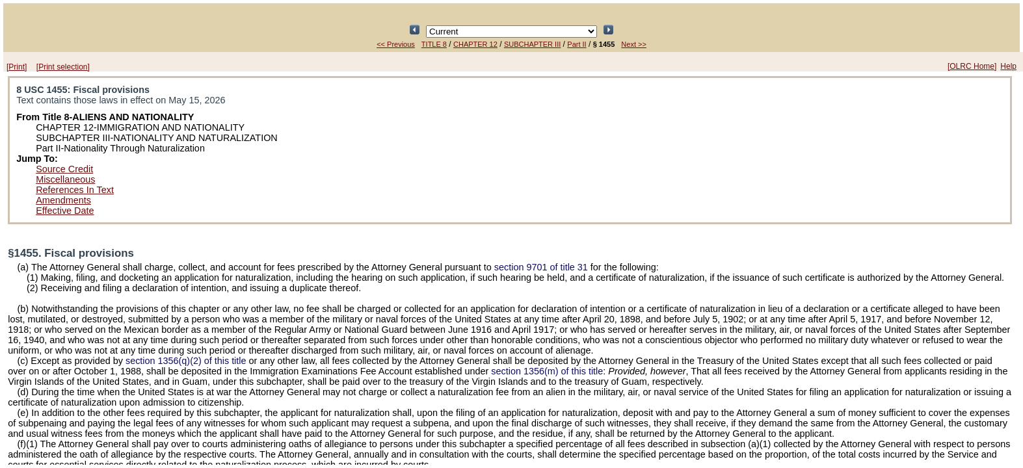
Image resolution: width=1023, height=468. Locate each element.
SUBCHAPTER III (532, 44)
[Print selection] (63, 67)
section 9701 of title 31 (541, 267)
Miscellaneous (65, 179)
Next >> (633, 44)
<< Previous (396, 44)
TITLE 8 (434, 44)
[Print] (17, 67)
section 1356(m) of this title (547, 371)
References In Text (75, 190)
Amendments (63, 200)
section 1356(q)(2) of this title (186, 361)
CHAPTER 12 (475, 44)
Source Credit (64, 169)
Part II (576, 44)
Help (1008, 66)
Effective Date (65, 210)
